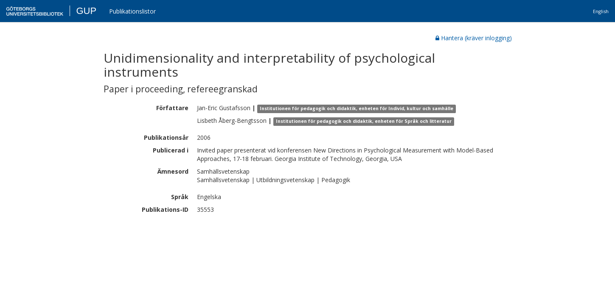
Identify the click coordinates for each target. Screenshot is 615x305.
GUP (86, 11)
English (601, 11)
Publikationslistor (132, 11)
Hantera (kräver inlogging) (473, 38)
